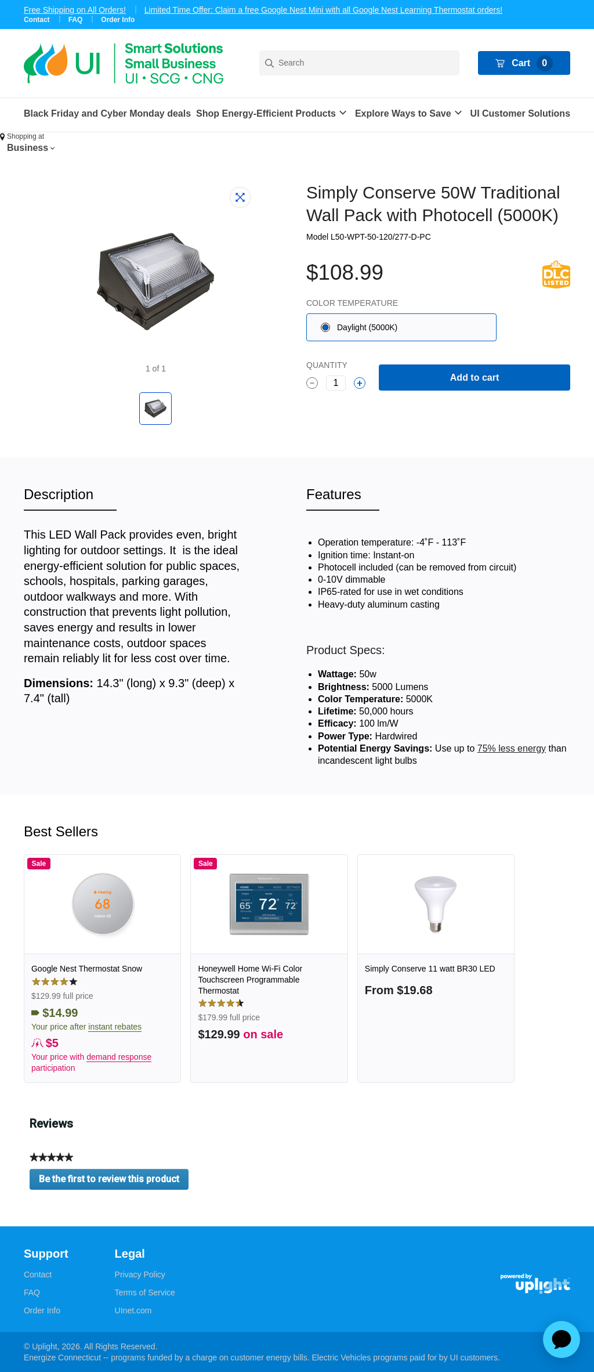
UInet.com (133, 1310)
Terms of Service (145, 1292)
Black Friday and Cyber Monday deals (107, 113)
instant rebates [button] (115, 1026)
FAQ (75, 20)
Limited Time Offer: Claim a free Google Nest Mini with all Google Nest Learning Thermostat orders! (323, 10)
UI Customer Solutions (520, 113)
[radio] (401, 327)
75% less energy (511, 748)
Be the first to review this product (114, 1182)
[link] (102, 968)
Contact (37, 20)
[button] (273, 113)
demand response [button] (118, 1057)
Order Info (118, 20)
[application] (561, 1339)
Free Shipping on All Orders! (75, 10)
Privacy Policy (140, 1274)
